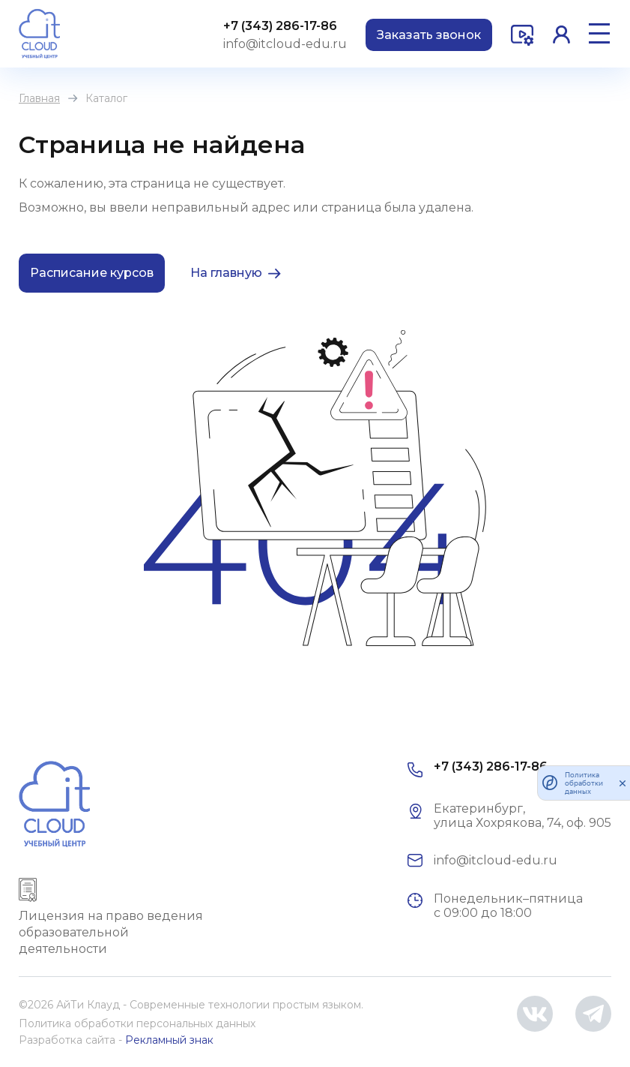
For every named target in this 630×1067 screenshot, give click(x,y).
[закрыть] (623, 783)
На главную (226, 273)
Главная (39, 98)
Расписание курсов (92, 273)
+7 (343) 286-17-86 (280, 26)
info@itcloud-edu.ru (285, 44)
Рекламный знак (169, 1040)
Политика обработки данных (584, 783)
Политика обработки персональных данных (137, 1023)
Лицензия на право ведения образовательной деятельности (111, 932)
